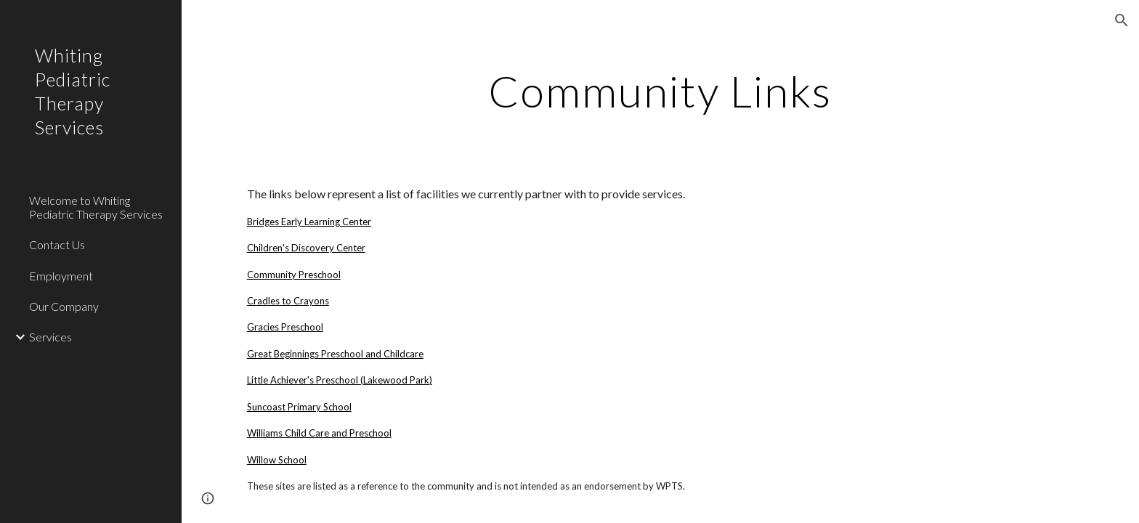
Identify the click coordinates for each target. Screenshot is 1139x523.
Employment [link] (61, 276)
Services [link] (50, 337)
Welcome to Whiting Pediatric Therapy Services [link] (96, 207)
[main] (660, 91)
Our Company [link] (64, 306)
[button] (1121, 20)
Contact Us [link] (57, 244)
